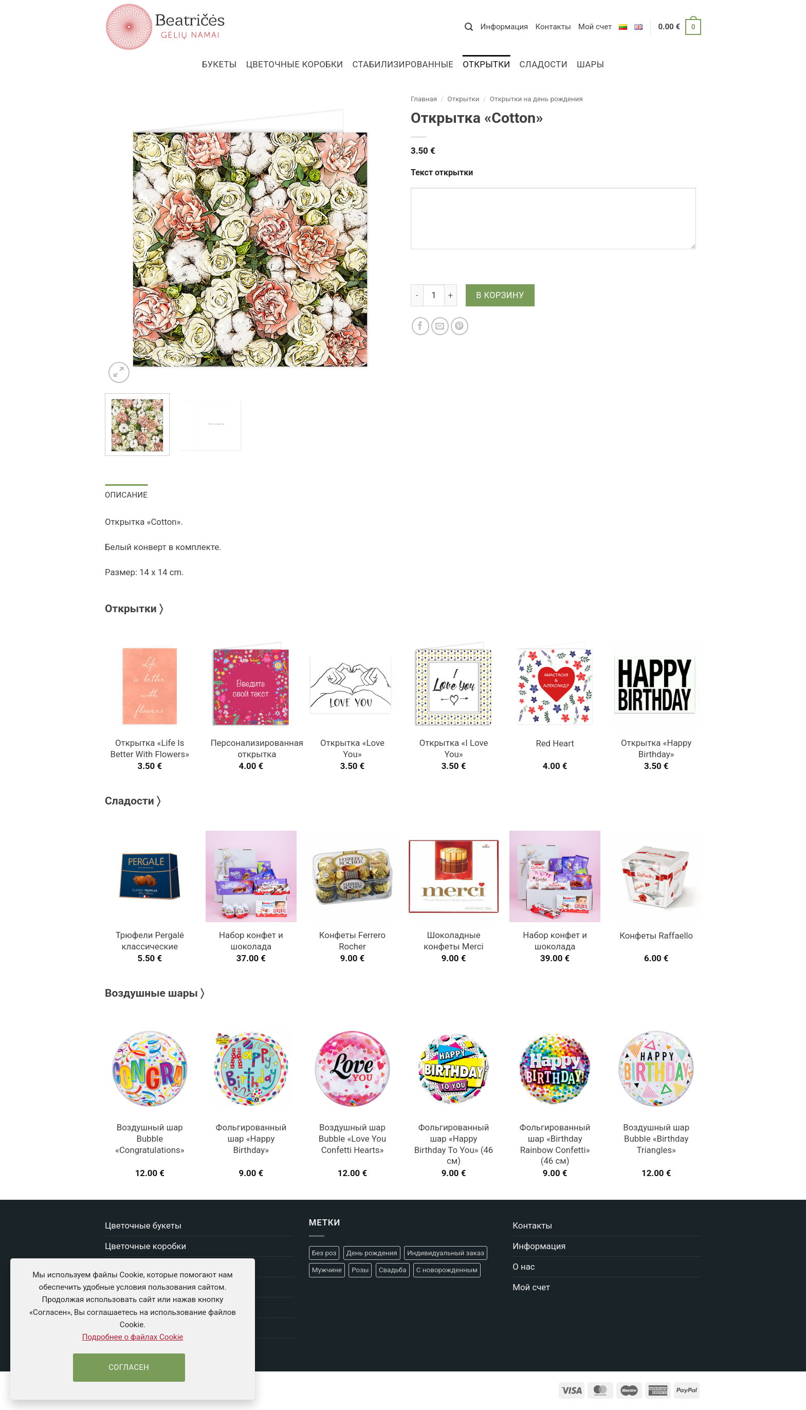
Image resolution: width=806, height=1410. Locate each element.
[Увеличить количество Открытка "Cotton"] (451, 295)
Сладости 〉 (132, 801)
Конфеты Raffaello (656, 935)
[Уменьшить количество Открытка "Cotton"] (417, 295)
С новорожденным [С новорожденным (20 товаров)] (447, 1270)
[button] (469, 27)
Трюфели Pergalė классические (150, 940)
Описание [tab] (126, 495)
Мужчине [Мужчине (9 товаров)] (327, 1270)
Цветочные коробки (294, 64)
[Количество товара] (434, 295)
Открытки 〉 (134, 608)
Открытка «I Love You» (453, 748)
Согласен (128, 1367)
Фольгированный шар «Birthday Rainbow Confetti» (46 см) (555, 1144)
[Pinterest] (460, 326)
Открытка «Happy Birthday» (656, 748)
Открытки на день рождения (536, 99)
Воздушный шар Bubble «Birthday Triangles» (656, 1138)
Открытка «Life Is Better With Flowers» (149, 748)
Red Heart (555, 743)
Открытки (486, 64)
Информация (504, 26)
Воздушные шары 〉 (154, 993)
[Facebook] (421, 326)
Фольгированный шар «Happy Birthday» (251, 1138)
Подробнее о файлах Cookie (133, 1337)
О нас (523, 1266)
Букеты (219, 64)
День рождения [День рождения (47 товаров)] (371, 1252)
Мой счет (595, 26)
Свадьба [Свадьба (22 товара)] (393, 1270)
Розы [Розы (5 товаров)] (360, 1270)
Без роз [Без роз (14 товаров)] (324, 1252)
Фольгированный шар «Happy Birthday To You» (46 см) (453, 1144)
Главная (424, 99)
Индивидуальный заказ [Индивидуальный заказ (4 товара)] (445, 1252)
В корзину (500, 295)
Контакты (553, 26)
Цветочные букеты (143, 1225)
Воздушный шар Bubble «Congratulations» (149, 1138)
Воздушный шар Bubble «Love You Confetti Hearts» (353, 1138)
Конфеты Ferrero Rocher (352, 940)
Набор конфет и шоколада (251, 940)
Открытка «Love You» (352, 748)
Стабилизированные (402, 64)
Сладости (543, 64)
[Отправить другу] (440, 326)
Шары (590, 64)
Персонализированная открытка (257, 748)
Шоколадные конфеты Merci (453, 940)
